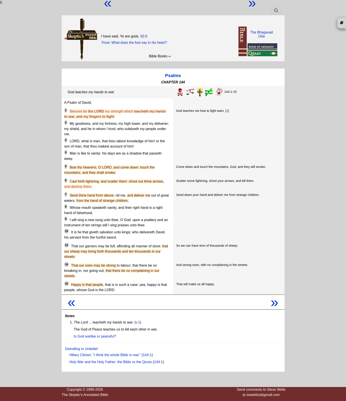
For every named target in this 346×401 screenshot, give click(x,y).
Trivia (105, 42)
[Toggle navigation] (276, 10)
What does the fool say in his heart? (139, 42)
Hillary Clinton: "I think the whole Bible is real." (105, 355)
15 (66, 283)
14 (66, 264)
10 (66, 231)
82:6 (143, 36)
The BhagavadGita (261, 34)
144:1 (147, 355)
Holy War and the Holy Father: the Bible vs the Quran (111, 362)
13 (66, 245)
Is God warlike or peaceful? (95, 336)
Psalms (173, 75)
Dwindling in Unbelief (81, 349)
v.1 (138, 322)
